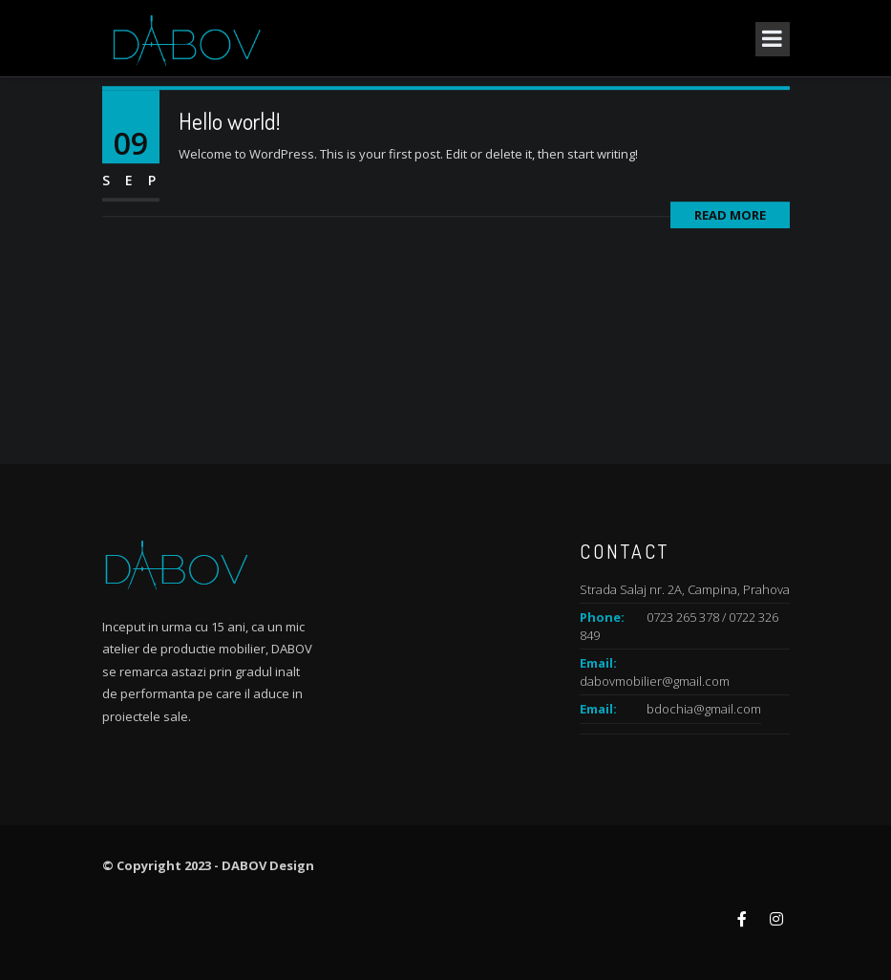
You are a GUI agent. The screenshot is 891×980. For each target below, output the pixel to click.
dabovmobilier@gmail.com (655, 681)
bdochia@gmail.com (704, 708)
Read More (730, 220)
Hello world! (229, 126)
